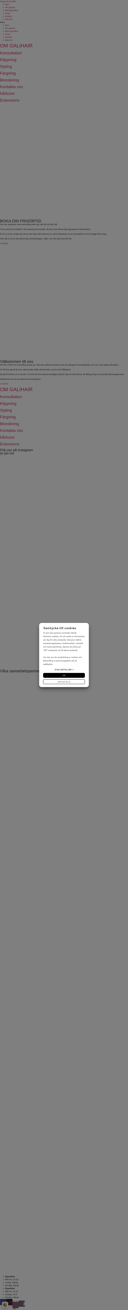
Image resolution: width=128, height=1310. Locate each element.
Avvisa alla (64, 681)
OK (64, 675)
